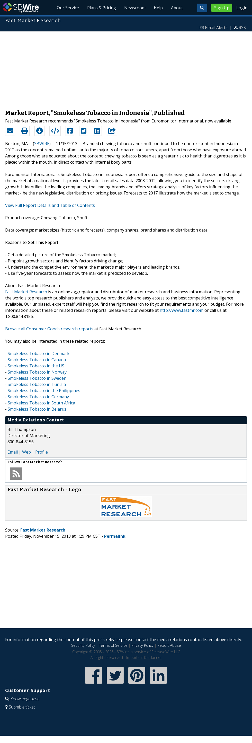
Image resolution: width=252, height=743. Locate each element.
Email (12, 452)
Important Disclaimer (144, 657)
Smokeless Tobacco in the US (36, 366)
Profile (41, 452)
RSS (242, 27)
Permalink (114, 536)
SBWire (21, 8)
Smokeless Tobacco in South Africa (41, 403)
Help (158, 8)
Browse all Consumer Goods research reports (49, 329)
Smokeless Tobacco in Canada (37, 359)
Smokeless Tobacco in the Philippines (44, 390)
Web (26, 452)
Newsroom (135, 8)
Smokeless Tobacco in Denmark (38, 353)
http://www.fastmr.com (181, 310)
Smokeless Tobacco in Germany (38, 397)
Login (241, 8)
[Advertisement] (126, 68)
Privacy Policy (142, 645)
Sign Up (221, 8)
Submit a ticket (22, 707)
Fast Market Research (26, 292)
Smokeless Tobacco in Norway (37, 372)
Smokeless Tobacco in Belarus (37, 409)
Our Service (68, 8)
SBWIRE (41, 143)
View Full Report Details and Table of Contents (50, 205)
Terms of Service (113, 645)
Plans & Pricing (101, 8)
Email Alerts (216, 27)
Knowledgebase (25, 699)
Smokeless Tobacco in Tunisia (37, 384)
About (177, 8)
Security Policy (83, 645)
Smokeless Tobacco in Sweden (37, 378)
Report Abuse (169, 645)
